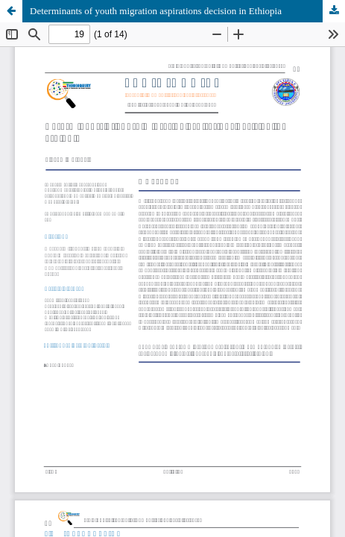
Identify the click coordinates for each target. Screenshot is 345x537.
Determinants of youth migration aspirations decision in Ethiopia (156, 10)
